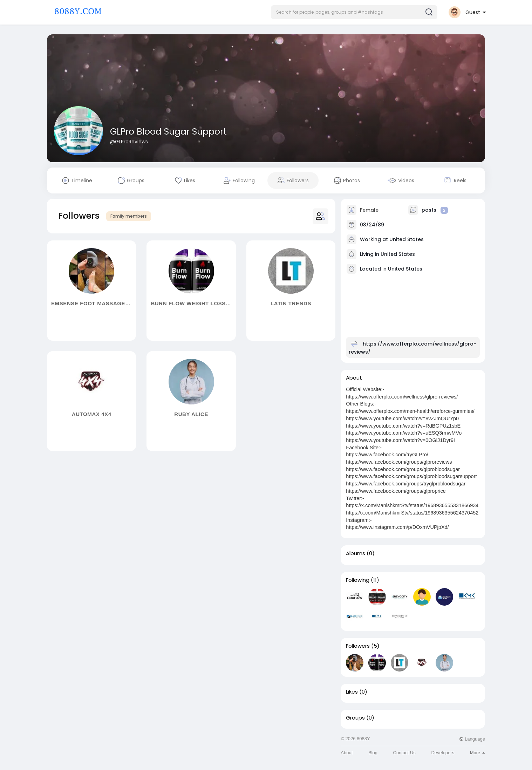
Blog (372, 752)
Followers (358, 646)
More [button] (477, 752)
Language (472, 739)
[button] (354, 12)
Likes (352, 692)
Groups (355, 718)
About (347, 752)
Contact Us (404, 752)
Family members (128, 216)
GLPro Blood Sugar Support (168, 131)
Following (357, 580)
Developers (442, 752)
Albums (355, 553)
